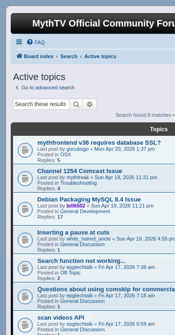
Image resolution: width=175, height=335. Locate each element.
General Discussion (82, 244)
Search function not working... (81, 260)
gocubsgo (77, 149)
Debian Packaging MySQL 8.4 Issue (89, 199)
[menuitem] (35, 42)
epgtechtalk (79, 267)
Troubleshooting (78, 183)
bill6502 (75, 205)
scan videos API (60, 317)
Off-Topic (70, 272)
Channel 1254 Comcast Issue (79, 171)
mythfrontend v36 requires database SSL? (99, 142)
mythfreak (77, 177)
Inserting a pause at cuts (73, 232)
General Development (85, 211)
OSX (65, 154)
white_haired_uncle (88, 238)
